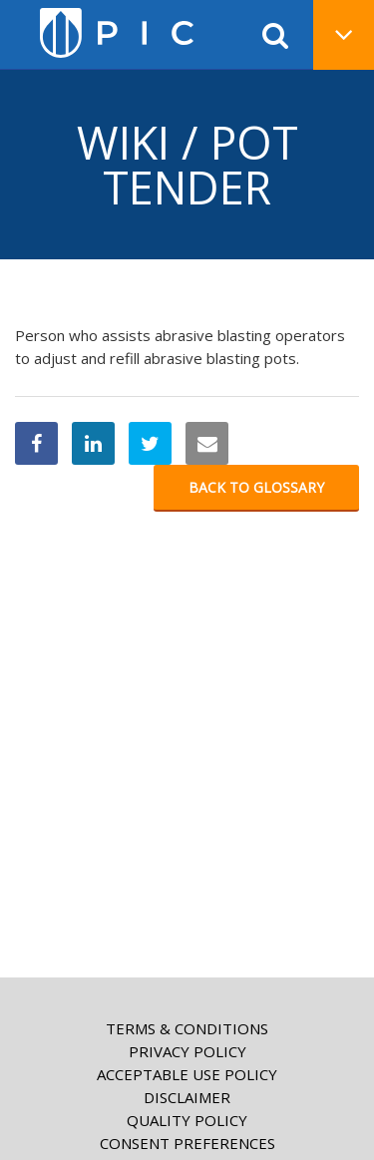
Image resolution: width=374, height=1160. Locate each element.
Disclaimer (187, 1097)
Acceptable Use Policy (187, 1074)
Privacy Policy (187, 1051)
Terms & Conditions (187, 1028)
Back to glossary (256, 487)
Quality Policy (187, 1120)
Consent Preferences (187, 1143)
